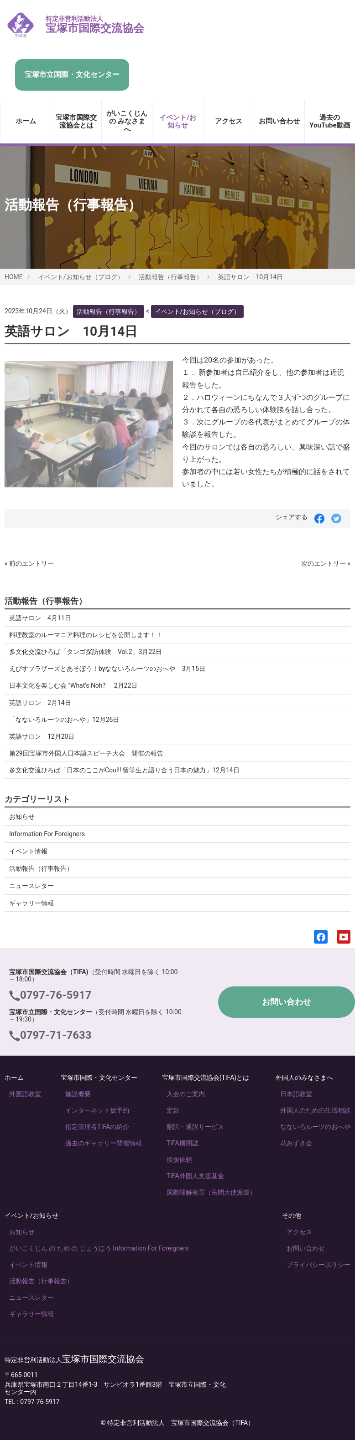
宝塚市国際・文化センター (99, 1077)
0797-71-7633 (56, 1035)
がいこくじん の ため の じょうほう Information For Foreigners (98, 1248)
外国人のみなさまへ (304, 1077)
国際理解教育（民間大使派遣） (211, 1192)
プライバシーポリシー (318, 1264)
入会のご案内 (186, 1094)
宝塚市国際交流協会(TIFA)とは (206, 1077)
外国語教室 (25, 1094)
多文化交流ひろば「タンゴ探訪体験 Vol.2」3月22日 (85, 651)
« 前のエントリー (29, 563)
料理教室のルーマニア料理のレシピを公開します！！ (85, 634)
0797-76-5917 (56, 995)
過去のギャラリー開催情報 (103, 1143)
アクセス (228, 121)
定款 (173, 1110)
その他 (291, 1215)
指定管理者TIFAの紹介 (97, 1126)
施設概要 (78, 1094)
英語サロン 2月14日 (40, 702)
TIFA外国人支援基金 (195, 1176)
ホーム (26, 121)
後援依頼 (179, 1159)
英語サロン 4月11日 (40, 618)
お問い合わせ (279, 121)
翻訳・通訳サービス (195, 1126)
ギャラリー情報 (31, 903)
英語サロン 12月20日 (41, 736)
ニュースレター (31, 885)
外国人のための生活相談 (315, 1110)
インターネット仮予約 (97, 1110)
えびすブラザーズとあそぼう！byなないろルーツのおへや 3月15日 (107, 668)
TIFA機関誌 (182, 1143)
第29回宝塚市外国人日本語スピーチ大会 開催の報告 (86, 753)
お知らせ (22, 816)
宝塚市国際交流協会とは (76, 121)
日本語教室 (296, 1094)
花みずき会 (296, 1143)
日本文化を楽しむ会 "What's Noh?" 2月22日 (73, 685)
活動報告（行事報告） (171, 277)
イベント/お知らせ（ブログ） (81, 277)
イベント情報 (28, 851)
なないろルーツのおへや (315, 1126)
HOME (14, 277)
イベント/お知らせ (177, 121)
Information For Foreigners (47, 833)
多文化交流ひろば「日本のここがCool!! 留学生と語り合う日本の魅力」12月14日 (124, 770)
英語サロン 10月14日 (250, 277)
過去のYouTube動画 (329, 121)
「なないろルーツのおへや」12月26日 (64, 719)
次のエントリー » (325, 563)
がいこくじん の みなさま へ (126, 121)
